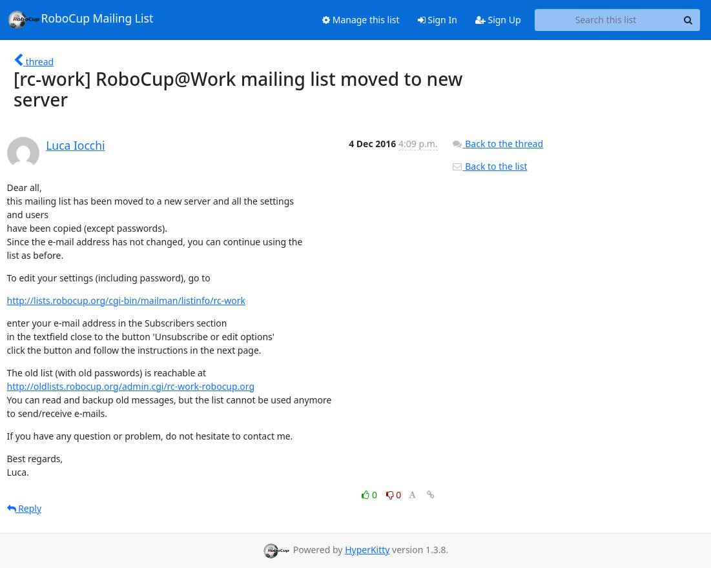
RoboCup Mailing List (80, 19)
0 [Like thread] (370, 495)
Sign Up (498, 20)
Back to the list (489, 166)
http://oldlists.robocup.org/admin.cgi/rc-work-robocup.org (131, 386)
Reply (24, 508)
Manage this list (361, 20)
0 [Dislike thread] (394, 495)
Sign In (437, 20)
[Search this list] (606, 20)
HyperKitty (367, 549)
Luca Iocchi (75, 145)
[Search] (688, 20)
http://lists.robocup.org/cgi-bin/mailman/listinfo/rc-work (126, 300)
